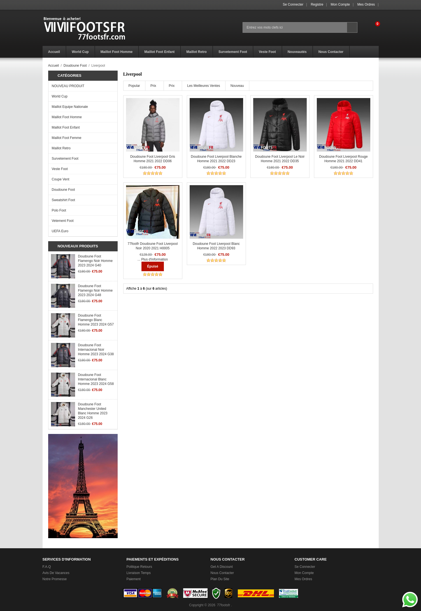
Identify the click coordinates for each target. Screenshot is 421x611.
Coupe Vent (60, 179)
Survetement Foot (65, 159)
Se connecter (293, 4)
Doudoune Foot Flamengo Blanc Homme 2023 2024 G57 (96, 319)
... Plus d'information (153, 259)
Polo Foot (59, 210)
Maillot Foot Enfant (66, 127)
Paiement (134, 579)
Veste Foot (60, 169)
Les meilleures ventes (203, 86)
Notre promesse (55, 579)
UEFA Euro (60, 231)
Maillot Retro (61, 148)
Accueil (53, 66)
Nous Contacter (222, 573)
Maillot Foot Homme (67, 117)
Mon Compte (340, 4)
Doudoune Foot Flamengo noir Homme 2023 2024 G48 (95, 290)
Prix (153, 86)
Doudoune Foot (75, 66)
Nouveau (237, 86)
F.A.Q (47, 567)
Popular (134, 86)
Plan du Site (220, 579)
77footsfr (223, 605)
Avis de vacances (56, 573)
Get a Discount (222, 567)
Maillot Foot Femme (67, 138)
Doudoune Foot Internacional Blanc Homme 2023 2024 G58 (96, 379)
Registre (317, 4)
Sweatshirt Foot (63, 200)
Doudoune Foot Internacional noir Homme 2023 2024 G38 (96, 349)
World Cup (60, 96)
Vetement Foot (63, 221)
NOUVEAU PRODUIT (68, 86)
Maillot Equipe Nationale (70, 107)
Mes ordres (366, 4)
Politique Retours (139, 567)
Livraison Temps (139, 573)
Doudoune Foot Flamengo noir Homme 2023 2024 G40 (95, 260)
